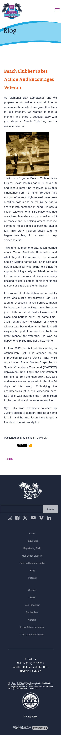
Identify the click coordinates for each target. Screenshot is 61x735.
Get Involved (33, 612)
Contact (33, 590)
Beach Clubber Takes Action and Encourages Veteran (29, 79)
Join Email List (33, 605)
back (10, 458)
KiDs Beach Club (24, 727)
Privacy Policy (30, 716)
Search (49, 509)
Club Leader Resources (33, 634)
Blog (33, 570)
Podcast (33, 578)
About (33, 533)
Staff (33, 597)
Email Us (30, 659)
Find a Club (33, 541)
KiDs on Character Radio (33, 563)
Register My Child (33, 548)
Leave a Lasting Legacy (33, 627)
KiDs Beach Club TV (33, 555)
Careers (33, 619)
